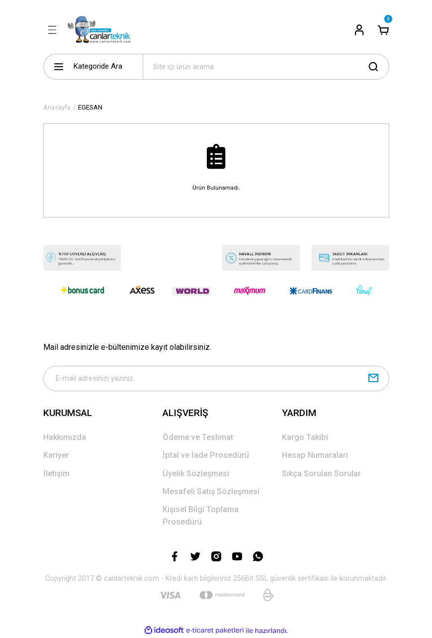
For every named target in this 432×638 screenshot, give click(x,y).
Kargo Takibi (305, 437)
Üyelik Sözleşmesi (196, 473)
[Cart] (383, 30)
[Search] (266, 67)
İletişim (56, 473)
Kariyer (56, 455)
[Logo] (102, 30)
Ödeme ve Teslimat (198, 437)
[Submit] (373, 379)
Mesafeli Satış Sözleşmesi (211, 492)
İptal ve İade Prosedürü (206, 455)
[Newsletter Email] (216, 379)
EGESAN (90, 107)
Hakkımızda (64, 437)
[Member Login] (359, 30)
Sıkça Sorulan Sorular (321, 473)
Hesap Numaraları (315, 455)
